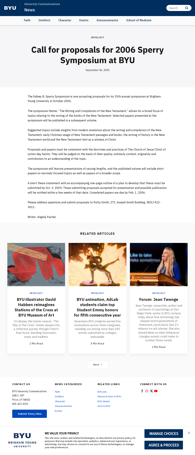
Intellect (44, 20)
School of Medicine (138, 20)
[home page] (10, 8)
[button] (189, 433)
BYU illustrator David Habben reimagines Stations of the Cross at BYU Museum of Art (36, 307)
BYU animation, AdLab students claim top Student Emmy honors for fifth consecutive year (97, 309)
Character (64, 20)
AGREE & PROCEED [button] (164, 445)
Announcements (107, 20)
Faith (27, 20)
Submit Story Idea (30, 416)
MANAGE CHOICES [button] (163, 433)
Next (97, 366)
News (29, 10)
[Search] (179, 8)
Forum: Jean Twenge (158, 299)
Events (83, 20)
